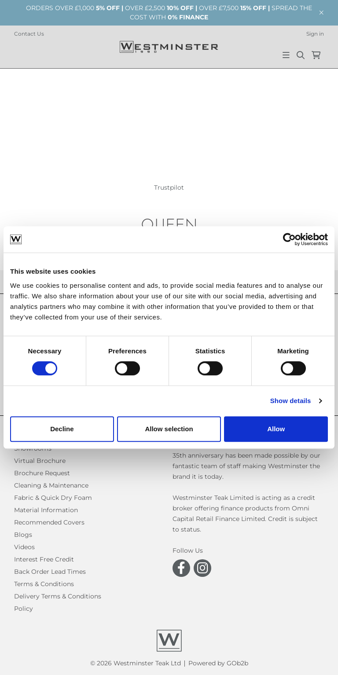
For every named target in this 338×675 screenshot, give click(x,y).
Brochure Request (42, 473)
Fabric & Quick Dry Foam (53, 498)
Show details (290, 400)
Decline (61, 429)
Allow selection (169, 429)
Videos (24, 547)
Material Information (46, 510)
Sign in (315, 33)
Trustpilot (169, 187)
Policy (23, 609)
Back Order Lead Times (50, 572)
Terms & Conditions (44, 584)
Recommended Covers (49, 522)
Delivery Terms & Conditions (57, 596)
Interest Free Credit (44, 559)
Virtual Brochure (40, 461)
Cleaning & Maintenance (51, 485)
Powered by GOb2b (218, 663)
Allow (276, 429)
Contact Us (29, 33)
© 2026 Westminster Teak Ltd (135, 663)
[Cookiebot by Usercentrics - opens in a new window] (289, 239)
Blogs (23, 535)
